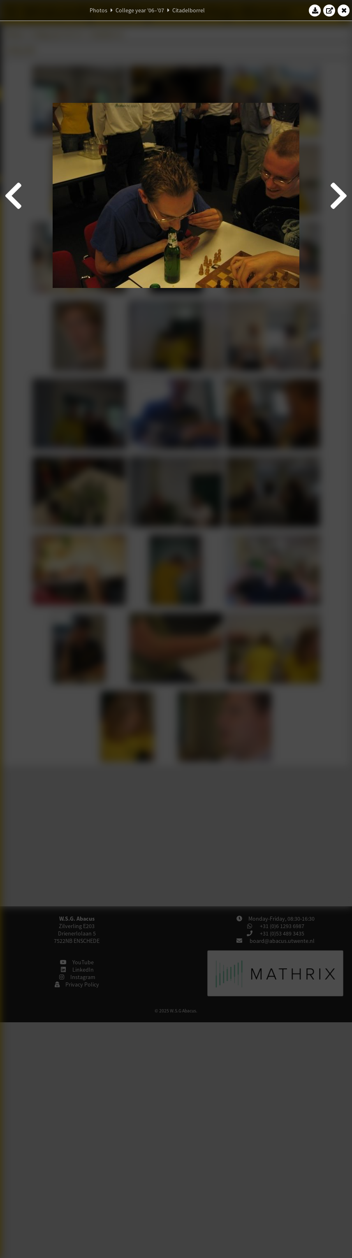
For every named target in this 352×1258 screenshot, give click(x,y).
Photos (98, 10)
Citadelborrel (188, 10)
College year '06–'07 (140, 10)
